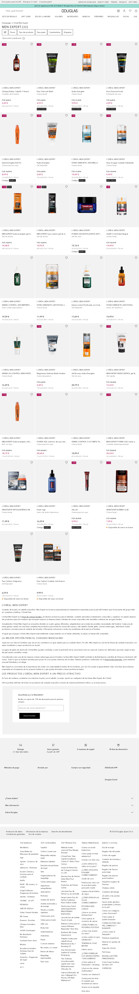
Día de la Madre (43, 17)
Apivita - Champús (27, 897)
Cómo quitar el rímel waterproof (90, 855)
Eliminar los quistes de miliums (111, 943)
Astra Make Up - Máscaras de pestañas (29, 852)
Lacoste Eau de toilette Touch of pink (70, 918)
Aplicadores (45, 892)
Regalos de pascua (110, 865)
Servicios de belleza (87, 2)
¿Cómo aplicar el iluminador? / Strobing (90, 963)
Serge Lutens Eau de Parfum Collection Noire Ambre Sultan (69, 900)
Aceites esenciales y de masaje (49, 905)
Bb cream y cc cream (49, 948)
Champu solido (108, 888)
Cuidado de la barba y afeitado (111, 860)
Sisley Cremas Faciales (29, 912)
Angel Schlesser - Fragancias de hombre (29, 891)
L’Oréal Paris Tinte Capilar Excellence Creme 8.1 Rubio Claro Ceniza (70, 860)
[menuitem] (11, 16)
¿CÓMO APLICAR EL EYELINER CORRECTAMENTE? (90, 872)
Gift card (133, 2)
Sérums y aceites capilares (47, 911)
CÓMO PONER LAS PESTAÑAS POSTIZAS (90, 926)
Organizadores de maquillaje (48, 877)
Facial (126, 17)
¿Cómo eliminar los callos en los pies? (89, 865)
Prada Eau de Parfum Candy (69, 886)
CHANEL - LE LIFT (27, 901)
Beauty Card (103, 2)
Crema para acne (48, 916)
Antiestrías (45, 936)
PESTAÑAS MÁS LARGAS (88, 907)
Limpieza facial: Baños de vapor (90, 892)
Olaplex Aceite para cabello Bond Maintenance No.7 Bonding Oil (69, 942)
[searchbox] (23, 11)
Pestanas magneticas (110, 938)
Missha (23, 944)
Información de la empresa (37, 832)
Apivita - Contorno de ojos (29, 863)
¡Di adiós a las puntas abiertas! (111, 897)
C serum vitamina (47, 944)
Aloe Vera (86, 991)
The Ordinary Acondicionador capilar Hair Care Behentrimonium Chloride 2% (68, 964)
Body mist (45, 928)
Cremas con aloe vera (90, 860)
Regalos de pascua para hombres (110, 877)
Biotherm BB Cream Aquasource (69, 933)
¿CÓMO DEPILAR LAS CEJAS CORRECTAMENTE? (90, 900)
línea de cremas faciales (32, 617)
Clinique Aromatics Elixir (27, 925)
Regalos (123, 2)
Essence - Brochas (27, 920)
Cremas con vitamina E (91, 974)
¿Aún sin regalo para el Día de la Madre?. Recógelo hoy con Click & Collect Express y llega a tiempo (69, 6)
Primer (43, 940)
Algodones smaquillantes (46, 887)
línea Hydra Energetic (113, 660)
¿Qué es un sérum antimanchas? (89, 913)
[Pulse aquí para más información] (13, 38)
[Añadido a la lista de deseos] (32, 44)
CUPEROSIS (106, 968)
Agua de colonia (109, 948)
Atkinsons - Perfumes (28, 868)
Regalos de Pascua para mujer (109, 870)
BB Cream (24, 916)
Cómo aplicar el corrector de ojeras (89, 920)
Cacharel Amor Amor (28, 941)
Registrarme (30, 716)
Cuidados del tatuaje (110, 892)
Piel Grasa (106, 952)
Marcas (86, 17)
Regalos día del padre (111, 851)
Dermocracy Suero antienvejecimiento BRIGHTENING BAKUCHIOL (68, 910)
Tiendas (114, 2)
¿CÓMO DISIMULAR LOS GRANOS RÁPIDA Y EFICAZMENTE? (90, 956)
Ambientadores (47, 932)
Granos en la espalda (90, 987)
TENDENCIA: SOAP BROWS (89, 944)
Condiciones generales (15, 834)
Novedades (72, 17)
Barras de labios (47, 951)
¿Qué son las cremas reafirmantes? (90, 969)
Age (21, 858)
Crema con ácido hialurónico (88, 848)
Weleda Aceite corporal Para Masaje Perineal (69, 850)
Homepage (6, 23)
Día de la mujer (108, 847)
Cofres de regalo (109, 855)
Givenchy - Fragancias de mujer (29, 958)
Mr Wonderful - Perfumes (26, 935)
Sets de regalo (9, 17)
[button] (69, 798)
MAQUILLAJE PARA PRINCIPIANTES (110, 957)
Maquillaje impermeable (46, 956)
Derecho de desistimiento (62, 832)
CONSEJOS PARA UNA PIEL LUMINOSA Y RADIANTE (111, 925)
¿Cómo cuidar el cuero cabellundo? (91, 938)
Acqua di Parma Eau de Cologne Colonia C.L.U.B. (69, 870)
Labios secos (87, 949)
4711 (22, 967)
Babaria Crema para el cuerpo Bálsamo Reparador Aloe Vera (70, 926)
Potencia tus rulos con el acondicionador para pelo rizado (90, 885)
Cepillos (44, 847)
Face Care (45, 962)
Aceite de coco (88, 879)
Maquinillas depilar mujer (48, 856)
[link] (17, 74)
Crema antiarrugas (48, 882)
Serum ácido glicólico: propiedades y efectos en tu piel (111, 904)
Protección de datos (14, 832)
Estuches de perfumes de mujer (50, 866)
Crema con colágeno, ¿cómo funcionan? (111, 912)
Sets (42, 872)
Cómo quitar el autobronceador (108, 918)
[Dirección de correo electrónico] (41, 708)
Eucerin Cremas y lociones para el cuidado (27, 874)
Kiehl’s (22, 880)
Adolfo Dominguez (27, 930)
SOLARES (59, 17)
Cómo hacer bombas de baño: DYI (110, 963)
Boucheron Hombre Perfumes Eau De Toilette (28, 951)
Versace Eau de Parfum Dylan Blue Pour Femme (70, 879)
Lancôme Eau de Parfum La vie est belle (70, 892)
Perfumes (98, 17)
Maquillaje (113, 17)
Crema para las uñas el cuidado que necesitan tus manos (90, 981)
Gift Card (26, 17)
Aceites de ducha (48, 900)
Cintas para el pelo (48, 920)
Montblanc (24, 847)
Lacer (22, 963)
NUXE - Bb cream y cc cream (28, 885)
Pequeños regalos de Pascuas (110, 883)
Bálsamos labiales (48, 862)
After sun (44, 924)
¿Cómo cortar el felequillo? (108, 933)
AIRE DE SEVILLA (26, 908)
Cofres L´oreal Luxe (48, 851)
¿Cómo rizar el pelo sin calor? (90, 932)
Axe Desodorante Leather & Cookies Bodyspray (68, 952)
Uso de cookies (35, 834)
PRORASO (24, 905)
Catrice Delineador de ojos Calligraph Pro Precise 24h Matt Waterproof (70, 976)
